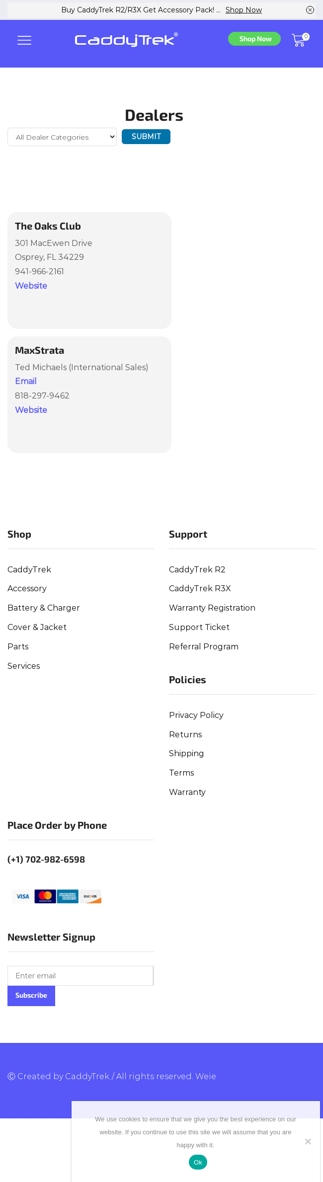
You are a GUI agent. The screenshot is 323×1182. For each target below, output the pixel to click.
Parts (17, 646)
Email (26, 381)
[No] (308, 1141)
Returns (185, 734)
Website (31, 286)
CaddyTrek (29, 569)
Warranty (187, 792)
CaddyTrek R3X (200, 588)
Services (23, 666)
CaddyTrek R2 (197, 569)
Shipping (186, 753)
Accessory (27, 588)
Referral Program (204, 646)
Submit (146, 136)
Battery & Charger (43, 608)
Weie (205, 1076)
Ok (198, 1162)
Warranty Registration (212, 608)
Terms (181, 773)
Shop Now (244, 9)
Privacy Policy (196, 715)
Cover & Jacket (37, 627)
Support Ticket (199, 627)
